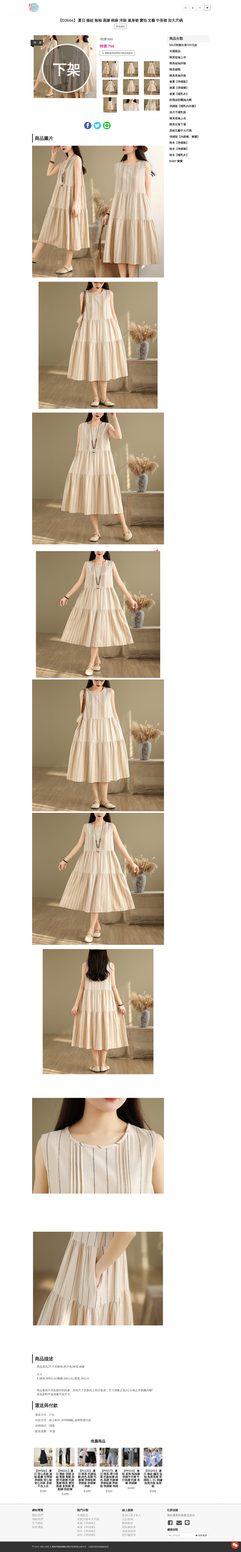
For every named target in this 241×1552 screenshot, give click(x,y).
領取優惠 (201, 1535)
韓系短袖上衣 (177, 57)
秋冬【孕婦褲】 (179, 148)
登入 (138, 1515)
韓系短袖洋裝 (177, 63)
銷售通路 (37, 1527)
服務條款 (127, 1523)
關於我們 (37, 1515)
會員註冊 (127, 1515)
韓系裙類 (174, 69)
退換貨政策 (129, 1531)
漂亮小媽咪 (44, 1547)
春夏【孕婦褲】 (179, 87)
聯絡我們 (37, 1519)
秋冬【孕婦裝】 (179, 142)
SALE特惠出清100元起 (183, 45)
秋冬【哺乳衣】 (179, 155)
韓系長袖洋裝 (177, 75)
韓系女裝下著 (177, 124)
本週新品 (174, 51)
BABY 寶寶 (176, 161)
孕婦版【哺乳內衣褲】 (183, 106)
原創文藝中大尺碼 (180, 130)
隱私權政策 (129, 1527)
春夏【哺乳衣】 (179, 94)
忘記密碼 (127, 1519)
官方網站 (37, 1523)
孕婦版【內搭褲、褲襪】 (184, 136)
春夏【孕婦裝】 (179, 81)
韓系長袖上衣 (177, 118)
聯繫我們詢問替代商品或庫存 (117, 53)
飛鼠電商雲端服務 (97, 1547)
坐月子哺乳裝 (177, 112)
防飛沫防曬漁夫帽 (180, 100)
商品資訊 (120, 26)
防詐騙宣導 (129, 1535)
